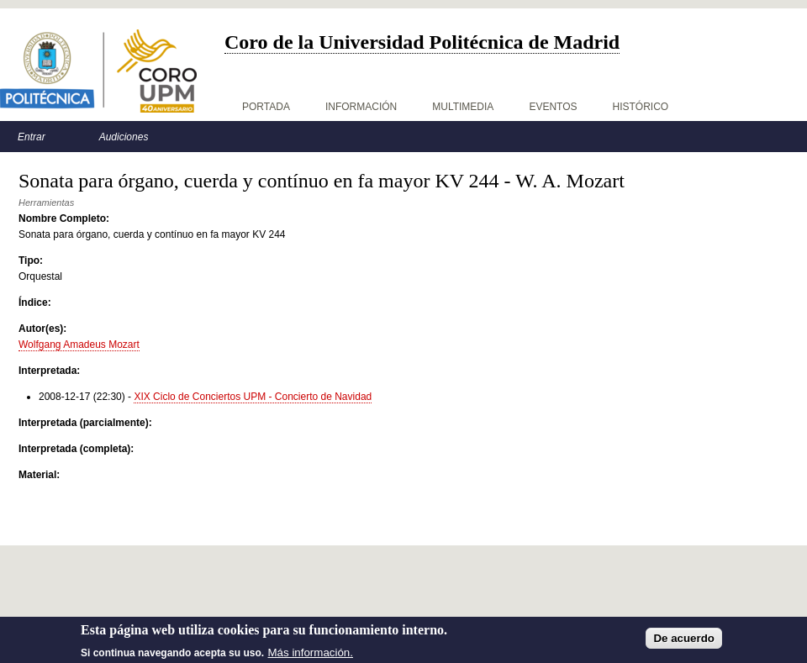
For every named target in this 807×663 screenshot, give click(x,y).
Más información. (310, 656)
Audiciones (124, 137)
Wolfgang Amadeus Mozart (79, 344)
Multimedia (462, 107)
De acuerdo (684, 642)
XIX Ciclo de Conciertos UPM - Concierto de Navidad (253, 397)
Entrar (31, 137)
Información (361, 107)
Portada (266, 107)
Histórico (641, 107)
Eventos (553, 107)
